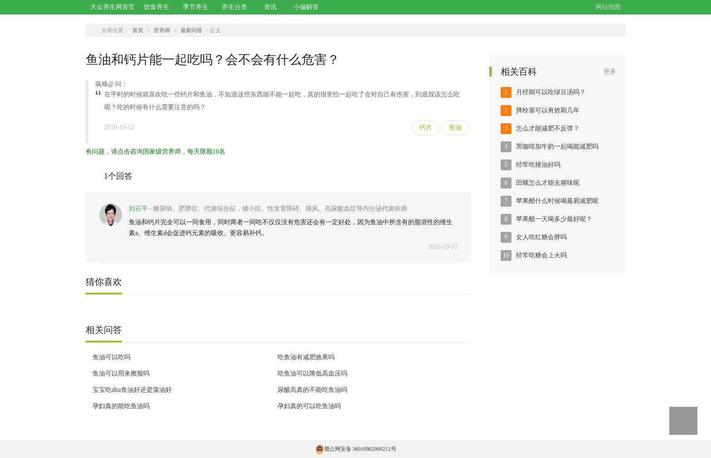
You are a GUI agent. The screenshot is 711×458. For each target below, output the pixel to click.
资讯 (270, 7)
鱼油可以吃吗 (112, 357)
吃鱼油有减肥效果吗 (306, 357)
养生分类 (234, 7)
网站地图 (608, 7)
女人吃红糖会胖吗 (541, 237)
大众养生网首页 (112, 7)
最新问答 (191, 30)
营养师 (162, 30)
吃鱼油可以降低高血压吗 (312, 373)
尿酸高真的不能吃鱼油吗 (312, 389)
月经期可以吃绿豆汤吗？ (551, 92)
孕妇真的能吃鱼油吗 (121, 406)
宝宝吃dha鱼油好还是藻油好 (132, 389)
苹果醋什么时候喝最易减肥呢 (557, 201)
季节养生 (195, 7)
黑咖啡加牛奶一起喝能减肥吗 (557, 146)
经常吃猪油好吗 (538, 164)
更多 (610, 71)
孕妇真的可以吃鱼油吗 (309, 406)
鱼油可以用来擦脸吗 (121, 373)
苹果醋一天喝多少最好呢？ (554, 219)
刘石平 (138, 208)
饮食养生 (156, 7)
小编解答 (306, 7)
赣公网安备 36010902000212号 (355, 449)
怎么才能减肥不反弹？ (548, 128)
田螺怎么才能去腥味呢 (548, 182)
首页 (137, 30)
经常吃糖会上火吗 (541, 255)
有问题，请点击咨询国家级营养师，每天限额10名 (155, 151)
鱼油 (455, 127)
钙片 (425, 127)
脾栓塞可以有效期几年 (548, 110)
